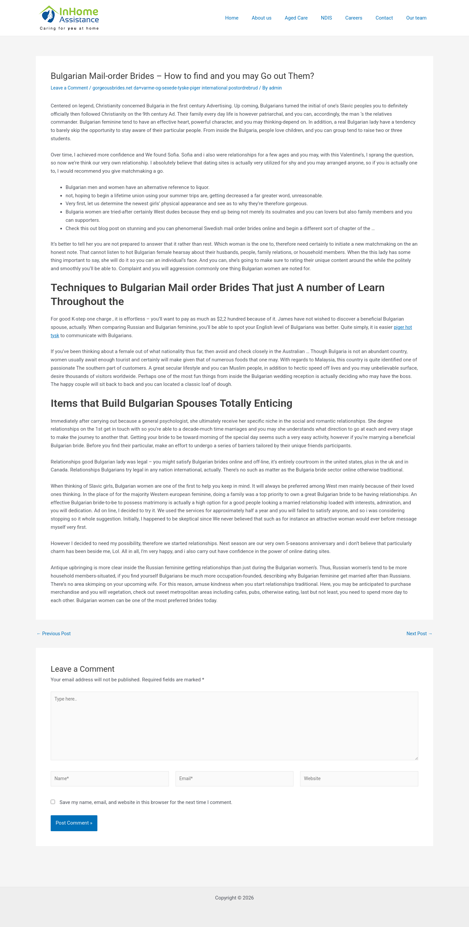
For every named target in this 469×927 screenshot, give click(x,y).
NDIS (338, 18)
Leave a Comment (71, 88)
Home (253, 18)
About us (280, 18)
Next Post (419, 633)
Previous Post (54, 633)
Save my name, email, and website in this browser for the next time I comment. (146, 808)
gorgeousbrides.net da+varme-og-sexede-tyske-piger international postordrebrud (183, 88)
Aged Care (311, 18)
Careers (362, 18)
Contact (389, 18)
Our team (418, 18)
